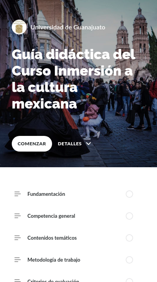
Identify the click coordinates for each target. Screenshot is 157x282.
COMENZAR (32, 143)
